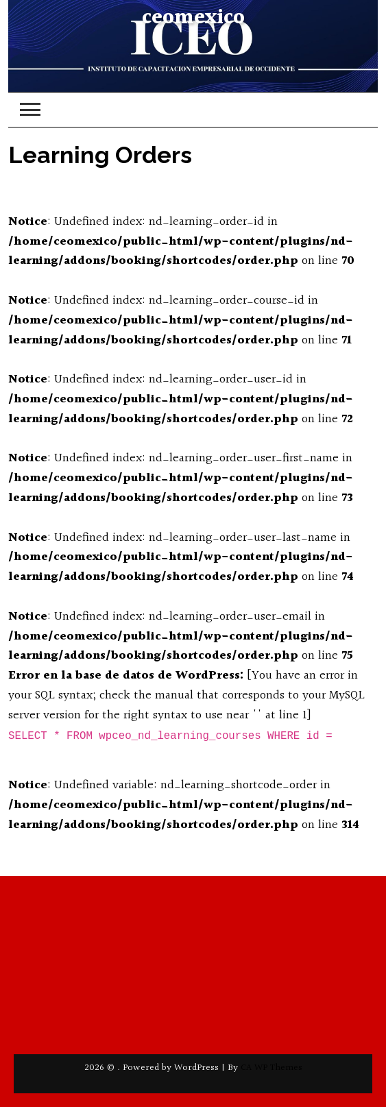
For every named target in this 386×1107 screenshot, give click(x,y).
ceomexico (193, 17)
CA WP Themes (271, 1067)
